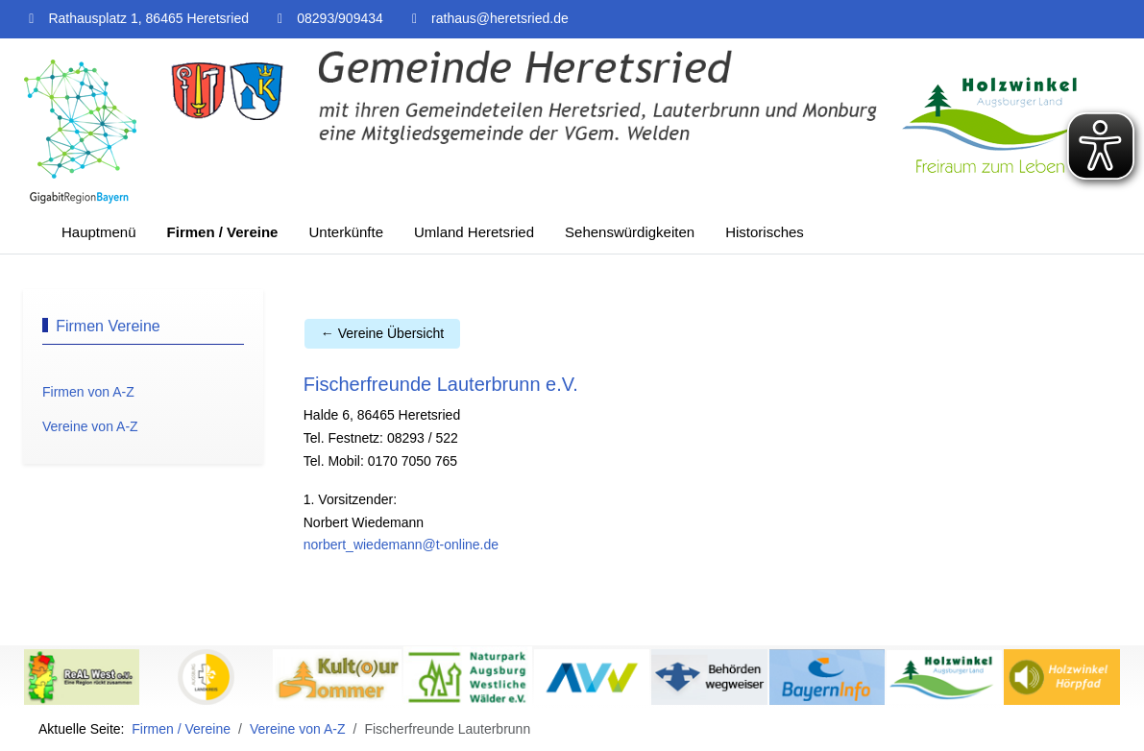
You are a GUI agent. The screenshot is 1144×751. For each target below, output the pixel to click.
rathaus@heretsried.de (500, 18)
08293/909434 (340, 18)
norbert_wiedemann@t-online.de (401, 544)
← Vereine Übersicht (382, 333)
